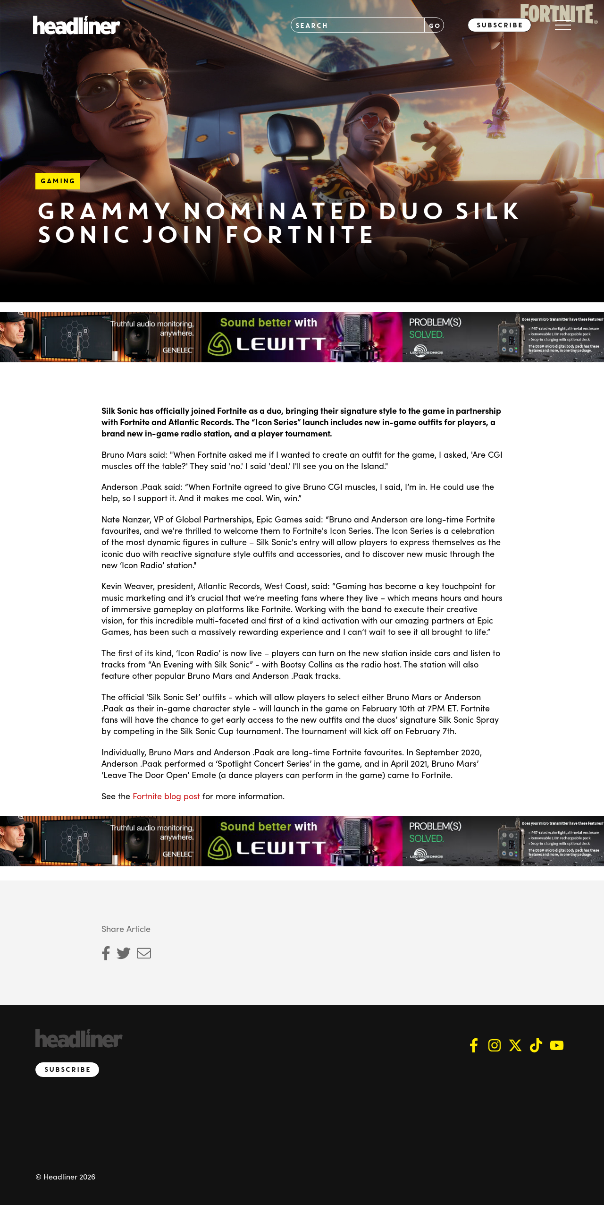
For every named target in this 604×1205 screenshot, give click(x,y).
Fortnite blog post (166, 796)
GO (434, 25)
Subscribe (499, 25)
